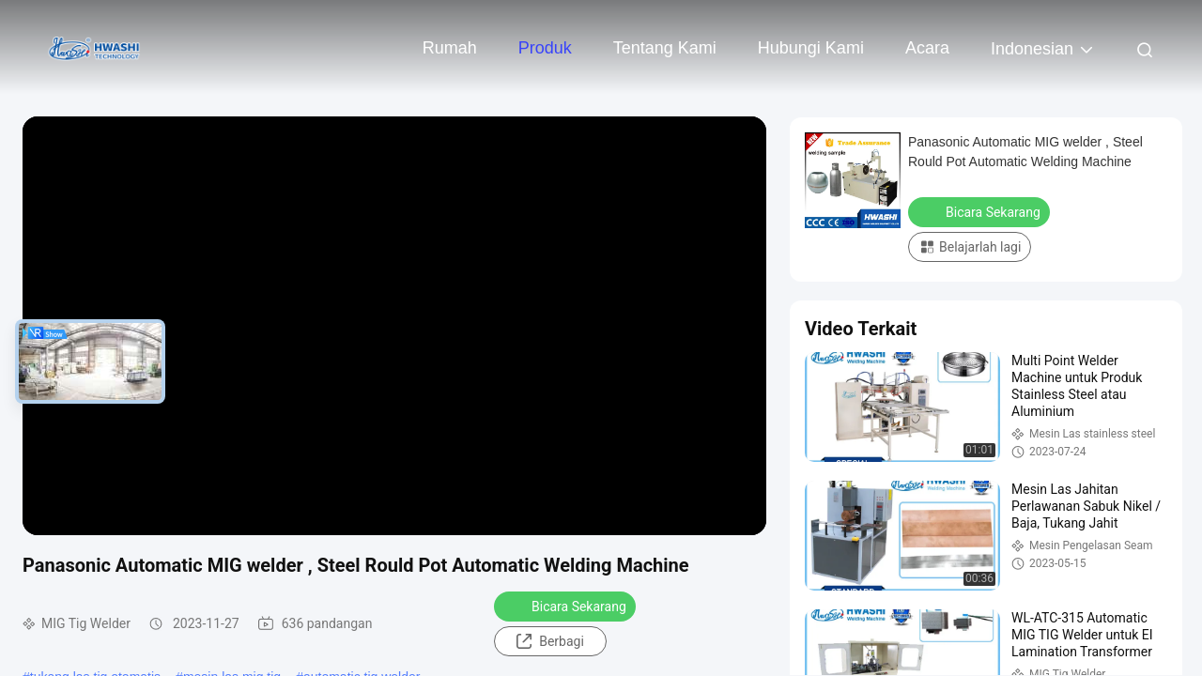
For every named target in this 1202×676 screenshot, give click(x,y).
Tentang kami (665, 47)
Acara (927, 47)
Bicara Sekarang (566, 605)
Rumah (450, 47)
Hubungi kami (811, 47)
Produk (545, 47)
